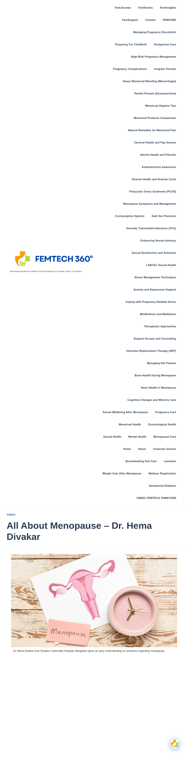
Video (11, 514)
